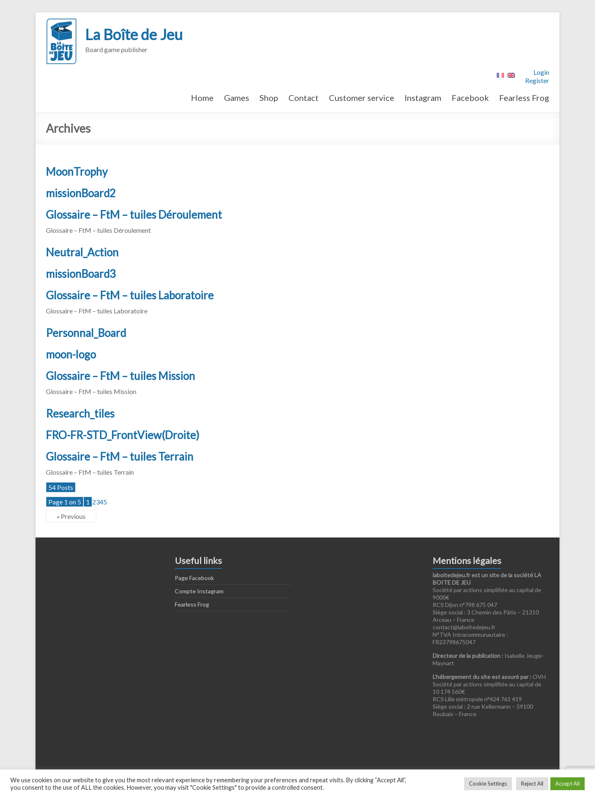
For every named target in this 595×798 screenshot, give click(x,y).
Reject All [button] (532, 783)
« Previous (71, 516)
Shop (268, 98)
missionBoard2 (81, 193)
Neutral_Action (82, 252)
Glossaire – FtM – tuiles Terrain (119, 456)
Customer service (361, 98)
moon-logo (71, 354)
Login (541, 72)
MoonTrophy (76, 171)
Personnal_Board (86, 332)
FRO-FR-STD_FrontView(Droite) (122, 435)
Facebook (470, 98)
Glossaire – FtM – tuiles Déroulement (134, 214)
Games (236, 98)
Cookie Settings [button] (488, 783)
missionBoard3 (81, 273)
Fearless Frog (524, 98)
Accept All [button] (567, 783)
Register (537, 80)
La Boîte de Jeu (134, 34)
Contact (303, 98)
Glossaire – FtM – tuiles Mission (120, 375)
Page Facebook (194, 577)
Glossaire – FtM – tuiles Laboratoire (130, 295)
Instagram (423, 98)
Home (202, 98)
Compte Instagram (199, 591)
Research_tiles (80, 413)
